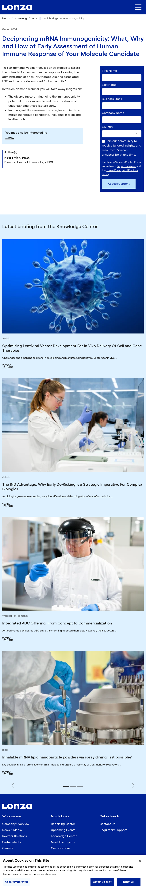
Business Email (112, 99)
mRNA (9, 138)
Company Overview (15, 824)
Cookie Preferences (16, 881)
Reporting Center (63, 824)
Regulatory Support (113, 830)
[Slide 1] (66, 786)
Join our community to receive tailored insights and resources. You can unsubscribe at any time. (121, 148)
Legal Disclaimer (126, 166)
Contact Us (107, 824)
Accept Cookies (102, 881)
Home (6, 18)
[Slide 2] (73, 786)
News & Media (12, 830)
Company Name (113, 113)
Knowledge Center (26, 18)
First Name (109, 71)
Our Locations (60, 848)
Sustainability (11, 842)
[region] (73, 872)
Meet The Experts (63, 842)
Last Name (109, 85)
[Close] (140, 861)
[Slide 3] (80, 786)
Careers (7, 848)
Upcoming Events (63, 830)
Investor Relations (14, 836)
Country (107, 127)
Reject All (128, 881)
